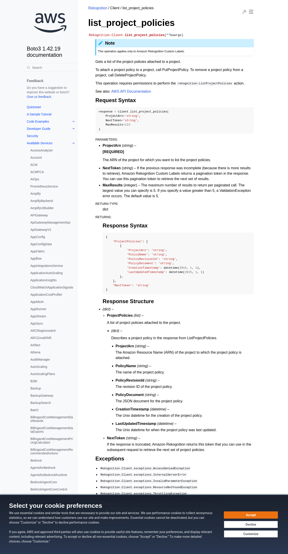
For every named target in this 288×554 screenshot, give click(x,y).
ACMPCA (37, 172)
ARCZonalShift (40, 338)
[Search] (50, 68)
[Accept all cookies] (251, 515)
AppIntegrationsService (46, 266)
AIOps (34, 179)
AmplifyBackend (41, 201)
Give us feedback (39, 96)
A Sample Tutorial (39, 114)
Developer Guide (38, 128)
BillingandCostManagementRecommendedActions (51, 451)
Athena (35, 352)
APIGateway (39, 215)
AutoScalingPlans (42, 374)
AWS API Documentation (131, 91)
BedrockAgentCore (43, 482)
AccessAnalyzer (41, 150)
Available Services (39, 143)
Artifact (35, 345)
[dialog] (144, 524)
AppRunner (38, 309)
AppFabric (37, 251)
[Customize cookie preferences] (251, 534)
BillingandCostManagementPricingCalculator (51, 440)
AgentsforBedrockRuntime (48, 475)
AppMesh (37, 302)
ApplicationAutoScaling (46, 273)
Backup (35, 388)
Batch (34, 410)
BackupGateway (41, 395)
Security (32, 136)
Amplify (35, 193)
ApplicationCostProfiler (46, 294)
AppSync (36, 323)
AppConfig (37, 237)
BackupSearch (40, 403)
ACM (33, 165)
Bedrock (36, 460)
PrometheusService (44, 186)
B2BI (33, 381)
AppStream (38, 316)
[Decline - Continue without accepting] (251, 524)
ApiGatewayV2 (40, 229)
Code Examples (38, 121)
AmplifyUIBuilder (42, 208)
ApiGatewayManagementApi (50, 222)
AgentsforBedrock (42, 467)
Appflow (36, 258)
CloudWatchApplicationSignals (51, 287)
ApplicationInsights (43, 280)
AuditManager (40, 359)
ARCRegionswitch (43, 330)
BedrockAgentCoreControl (48, 489)
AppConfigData (41, 244)
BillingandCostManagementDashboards (51, 419)
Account (36, 157)
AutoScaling (38, 367)
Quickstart (34, 107)
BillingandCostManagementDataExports (51, 429)
